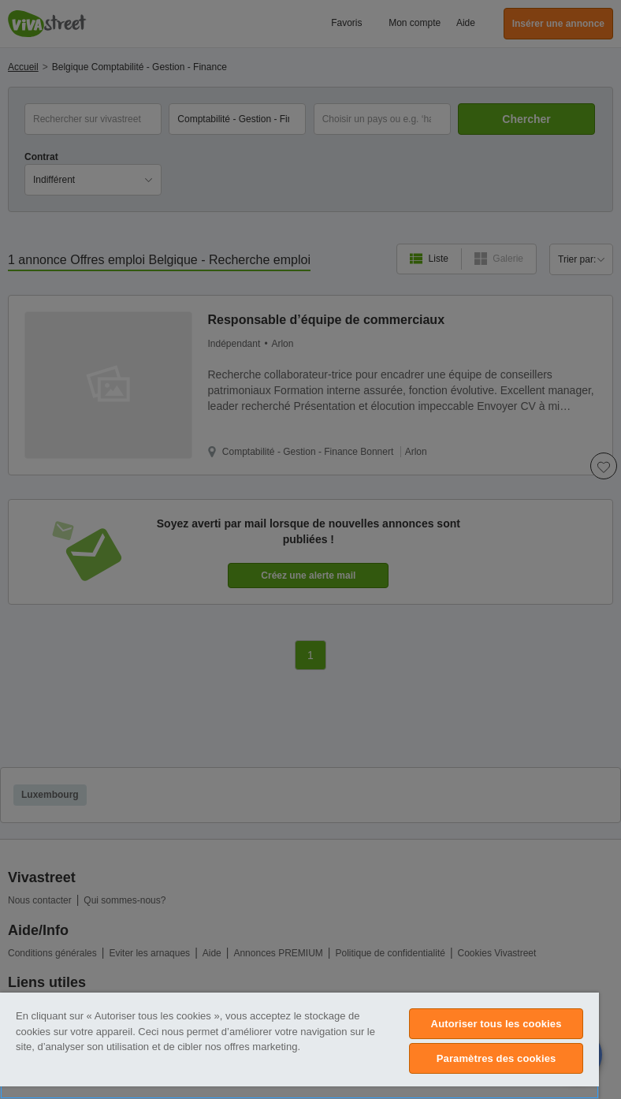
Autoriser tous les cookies (496, 1024)
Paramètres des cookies (496, 1058)
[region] (299, 1046)
